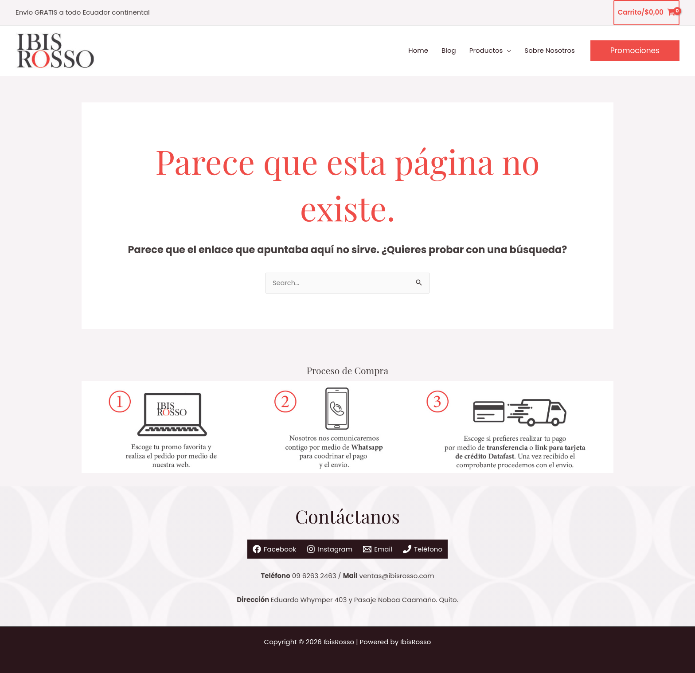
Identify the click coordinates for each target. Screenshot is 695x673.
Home (418, 50)
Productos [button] (486, 50)
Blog (448, 50)
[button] (634, 50)
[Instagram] (324, 546)
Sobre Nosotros (549, 50)
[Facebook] (257, 546)
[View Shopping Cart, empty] (646, 12)
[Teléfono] (439, 546)
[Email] (383, 546)
